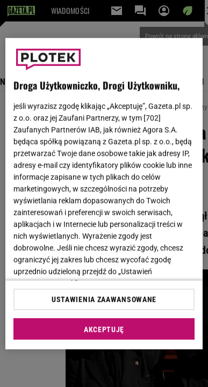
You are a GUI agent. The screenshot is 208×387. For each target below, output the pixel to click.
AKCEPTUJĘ (104, 329)
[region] (104, 193)
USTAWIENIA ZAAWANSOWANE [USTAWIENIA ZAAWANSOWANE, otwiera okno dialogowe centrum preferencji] (104, 299)
